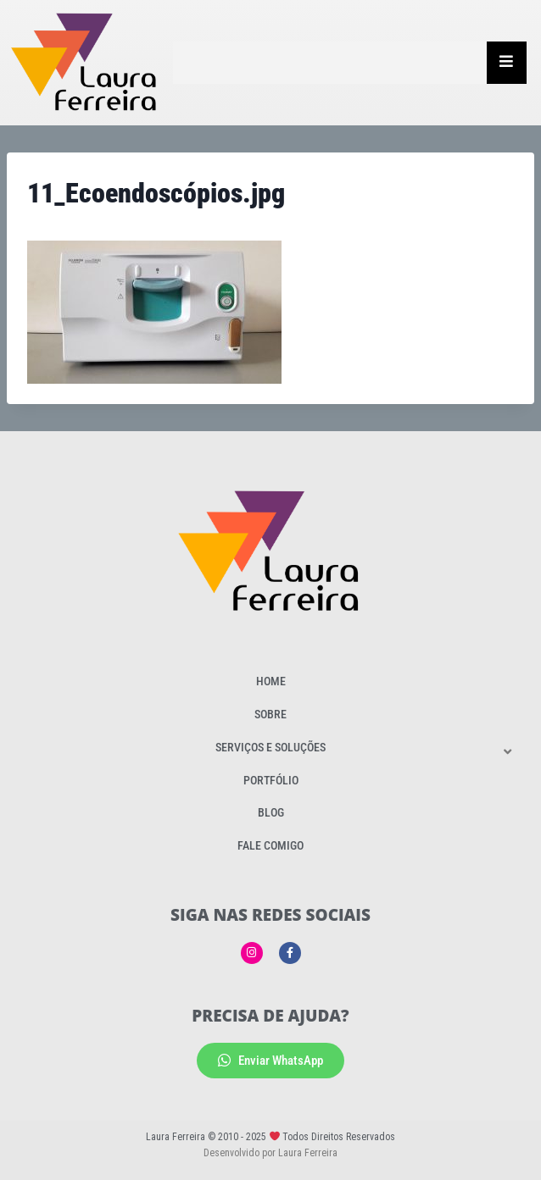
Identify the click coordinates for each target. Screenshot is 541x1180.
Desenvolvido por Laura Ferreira (270, 1153)
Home (271, 681)
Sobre (270, 714)
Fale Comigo (270, 845)
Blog (271, 812)
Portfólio (270, 780)
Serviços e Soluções (270, 747)
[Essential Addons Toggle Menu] (507, 63)
